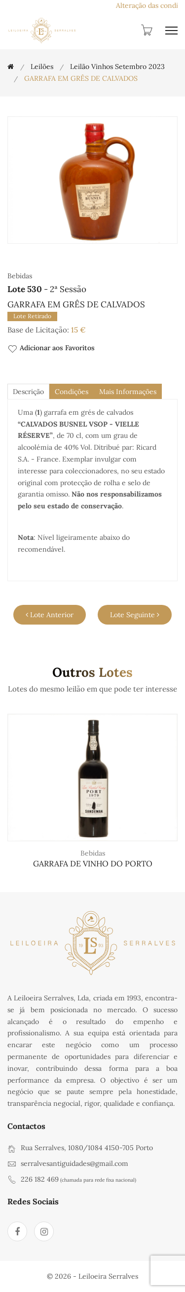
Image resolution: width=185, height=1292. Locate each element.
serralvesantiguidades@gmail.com (74, 1163)
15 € (78, 329)
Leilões (42, 66)
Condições (71, 391)
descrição (28, 391)
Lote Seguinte (134, 614)
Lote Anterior (50, 614)
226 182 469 (40, 1179)
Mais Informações (127, 391)
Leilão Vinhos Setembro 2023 (117, 66)
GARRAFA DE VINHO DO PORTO (92, 863)
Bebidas (92, 853)
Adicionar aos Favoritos (51, 348)
